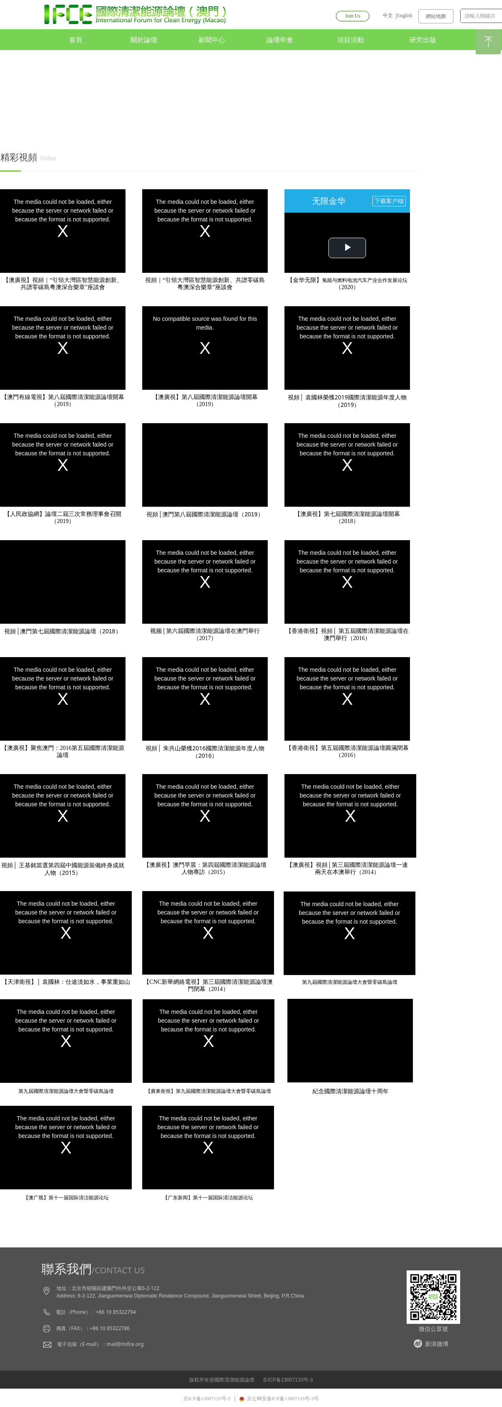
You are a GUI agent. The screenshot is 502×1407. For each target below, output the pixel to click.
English (404, 15)
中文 (388, 15)
